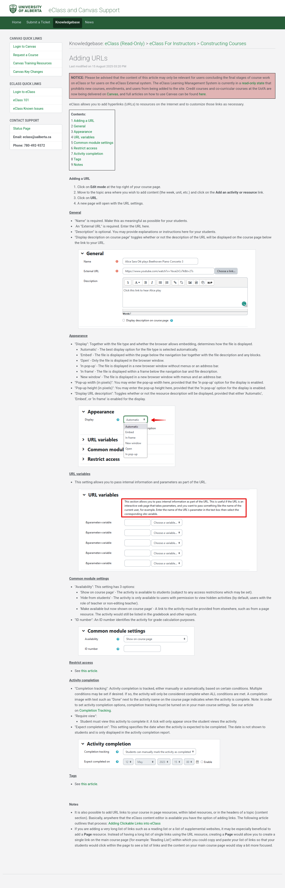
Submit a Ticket (38, 22)
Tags (77, 159)
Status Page (21, 128)
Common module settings (93, 143)
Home (16, 22)
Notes (78, 165)
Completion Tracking (95, 710)
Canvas (112, 94)
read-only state (253, 83)
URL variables (84, 137)
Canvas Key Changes (28, 72)
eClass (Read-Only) (125, 43)
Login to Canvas (24, 46)
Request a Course (25, 55)
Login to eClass (24, 92)
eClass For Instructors (172, 43)
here (202, 94)
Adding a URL (84, 121)
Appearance (83, 132)
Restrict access (85, 148)
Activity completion (88, 154)
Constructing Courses (223, 43)
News (89, 22)
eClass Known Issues (28, 108)
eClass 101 (21, 100)
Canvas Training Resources (32, 63)
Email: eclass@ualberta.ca (32, 137)
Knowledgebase (67, 22)
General (80, 126)
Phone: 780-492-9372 (29, 145)
